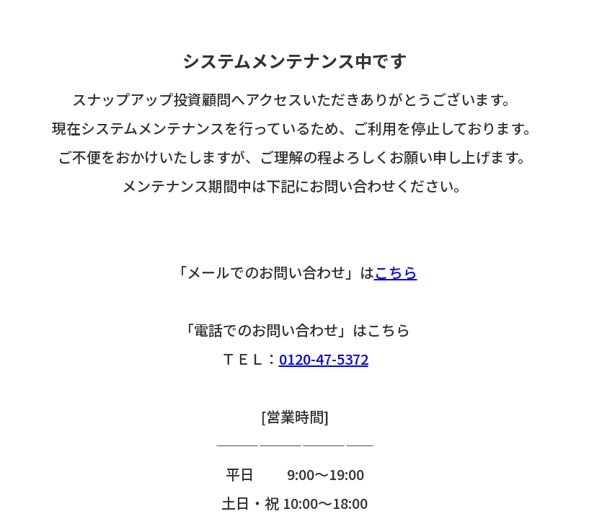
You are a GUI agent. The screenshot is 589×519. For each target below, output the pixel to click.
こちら (395, 272)
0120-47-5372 (323, 358)
